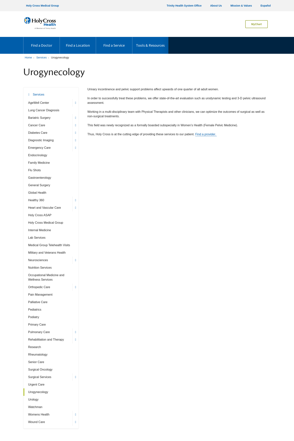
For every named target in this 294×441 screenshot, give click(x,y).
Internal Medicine (39, 230)
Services (38, 94)
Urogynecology (38, 392)
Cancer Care (36, 125)
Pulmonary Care (39, 332)
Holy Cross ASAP (39, 215)
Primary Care (37, 324)
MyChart (256, 24)
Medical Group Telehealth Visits (49, 245)
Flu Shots (34, 170)
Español (266, 5)
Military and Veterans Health (47, 252)
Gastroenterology (39, 177)
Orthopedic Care (39, 287)
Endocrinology (37, 155)
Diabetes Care (37, 132)
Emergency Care (39, 147)
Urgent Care (36, 384)
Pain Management (40, 294)
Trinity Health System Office (184, 5)
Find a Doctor (41, 42)
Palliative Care (37, 302)
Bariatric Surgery (39, 117)
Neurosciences (38, 260)
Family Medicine (39, 162)
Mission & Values (241, 5)
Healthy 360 (36, 200)
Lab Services (37, 237)
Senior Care (36, 362)
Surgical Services (39, 377)
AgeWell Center (38, 102)
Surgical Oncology (40, 369)
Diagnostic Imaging (41, 140)
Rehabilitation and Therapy (46, 339)
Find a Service (114, 42)
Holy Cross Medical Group (42, 5)
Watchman (35, 407)
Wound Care (36, 422)
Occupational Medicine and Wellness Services (46, 277)
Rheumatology (37, 354)
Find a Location (78, 42)
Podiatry (33, 317)
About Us (216, 5)
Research (34, 347)
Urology (33, 399)
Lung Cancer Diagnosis (43, 110)
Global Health (37, 192)
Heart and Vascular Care (44, 207)
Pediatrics (34, 309)
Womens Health (39, 414)
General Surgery (39, 185)
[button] (75, 103)
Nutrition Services (40, 267)
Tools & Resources (150, 42)
